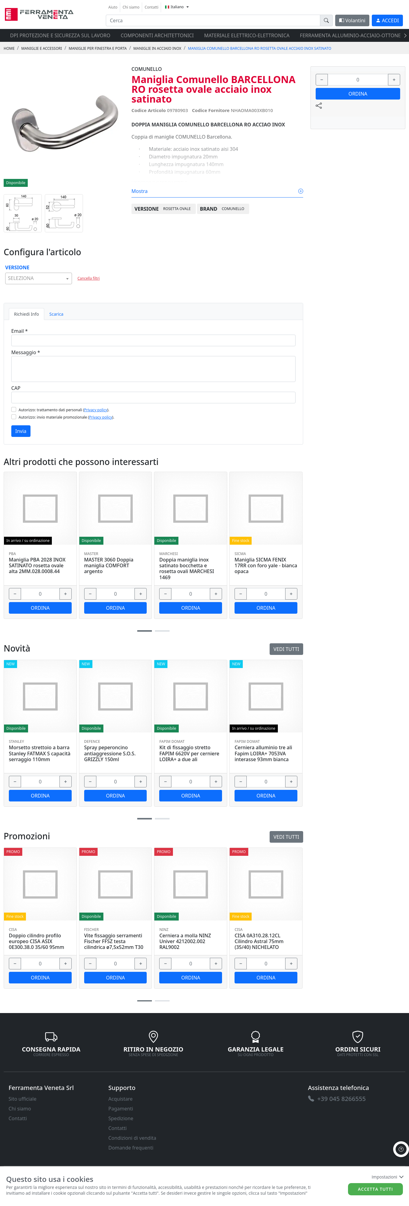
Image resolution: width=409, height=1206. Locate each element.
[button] (144, 1001)
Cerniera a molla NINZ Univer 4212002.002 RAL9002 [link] (185, 941)
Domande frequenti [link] (130, 1147)
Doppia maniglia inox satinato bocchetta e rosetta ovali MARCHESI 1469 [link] (186, 568)
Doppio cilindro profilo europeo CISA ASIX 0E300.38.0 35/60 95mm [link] (36, 941)
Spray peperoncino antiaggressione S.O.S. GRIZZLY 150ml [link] (110, 753)
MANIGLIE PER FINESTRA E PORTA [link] (98, 48)
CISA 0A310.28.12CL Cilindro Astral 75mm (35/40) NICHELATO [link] (259, 941)
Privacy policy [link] (95, 409)
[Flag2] (13, 416)
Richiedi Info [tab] (26, 314)
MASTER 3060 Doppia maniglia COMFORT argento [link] (109, 566)
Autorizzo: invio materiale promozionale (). (66, 417)
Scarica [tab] (56, 314)
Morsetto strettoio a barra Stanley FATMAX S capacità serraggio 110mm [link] (39, 753)
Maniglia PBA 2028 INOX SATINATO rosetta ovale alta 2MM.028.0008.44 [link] (37, 566)
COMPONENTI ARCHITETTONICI (157, 35)
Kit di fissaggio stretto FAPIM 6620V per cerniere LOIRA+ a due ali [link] (189, 753)
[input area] (213, 20)
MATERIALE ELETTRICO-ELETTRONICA (246, 35)
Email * (19, 331)
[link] (39, 13)
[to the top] (401, 1149)
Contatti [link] (151, 7)
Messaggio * (25, 352)
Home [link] (9, 48)
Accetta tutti (375, 1189)
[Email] (153, 340)
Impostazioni (387, 1177)
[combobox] (38, 278)
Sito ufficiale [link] (23, 1098)
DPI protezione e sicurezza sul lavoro (60, 35)
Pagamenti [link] (120, 1108)
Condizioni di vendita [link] (132, 1138)
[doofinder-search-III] (326, 20)
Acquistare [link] (120, 1098)
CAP (15, 388)
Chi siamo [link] (131, 7)
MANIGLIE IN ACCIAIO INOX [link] (157, 48)
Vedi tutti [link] (286, 837)
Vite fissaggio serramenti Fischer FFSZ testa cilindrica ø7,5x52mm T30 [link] (113, 941)
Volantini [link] (352, 20)
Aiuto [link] (112, 7)
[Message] (153, 369)
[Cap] (153, 397)
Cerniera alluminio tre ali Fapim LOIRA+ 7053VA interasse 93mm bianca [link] (263, 753)
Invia (21, 431)
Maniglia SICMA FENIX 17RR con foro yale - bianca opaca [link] (266, 566)
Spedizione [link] (120, 1118)
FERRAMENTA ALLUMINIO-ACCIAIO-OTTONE (350, 35)
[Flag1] (13, 409)
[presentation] (403, 35)
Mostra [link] (217, 191)
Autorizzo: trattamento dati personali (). (64, 409)
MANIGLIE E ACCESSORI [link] (41, 48)
